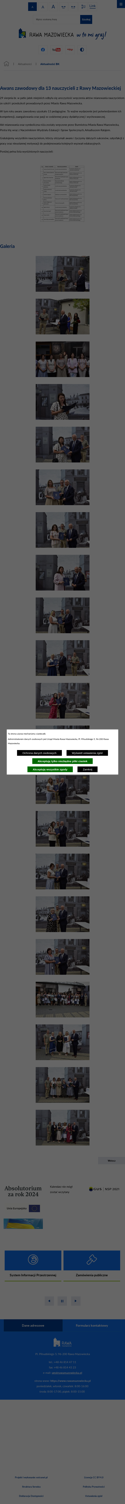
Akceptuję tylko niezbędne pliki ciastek (63, 761)
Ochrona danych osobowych (39, 753)
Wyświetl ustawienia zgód (87, 753)
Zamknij (87, 769)
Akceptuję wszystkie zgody (50, 769)
